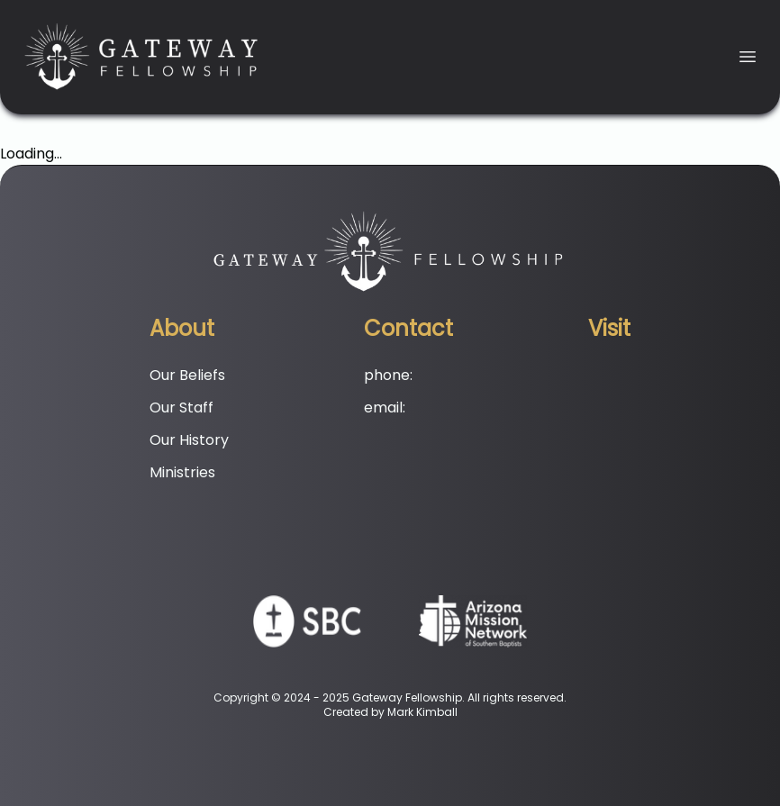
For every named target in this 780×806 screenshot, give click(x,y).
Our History (189, 440)
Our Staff (181, 407)
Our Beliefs (187, 375)
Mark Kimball (422, 712)
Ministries (182, 472)
